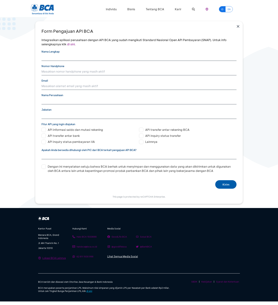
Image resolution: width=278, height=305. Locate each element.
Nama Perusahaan (52, 95)
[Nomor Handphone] (139, 71)
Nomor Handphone (52, 66)
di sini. (71, 44)
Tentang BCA (155, 9)
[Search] (193, 9)
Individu (111, 9)
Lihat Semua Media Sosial (122, 256)
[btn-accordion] (53, 228)
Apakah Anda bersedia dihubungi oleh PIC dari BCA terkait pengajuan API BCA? (89, 150)
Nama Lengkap (50, 51)
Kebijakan (206, 281)
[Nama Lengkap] (139, 57)
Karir (178, 9)
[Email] (139, 86)
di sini (89, 291)
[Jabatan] (139, 115)
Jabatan (46, 109)
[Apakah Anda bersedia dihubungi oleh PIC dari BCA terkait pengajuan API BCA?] (139, 155)
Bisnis (131, 9)
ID (222, 9)
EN (229, 9)
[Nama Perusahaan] (139, 100)
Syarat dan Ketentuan (227, 281)
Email (44, 80)
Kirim (226, 184)
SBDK (194, 281)
